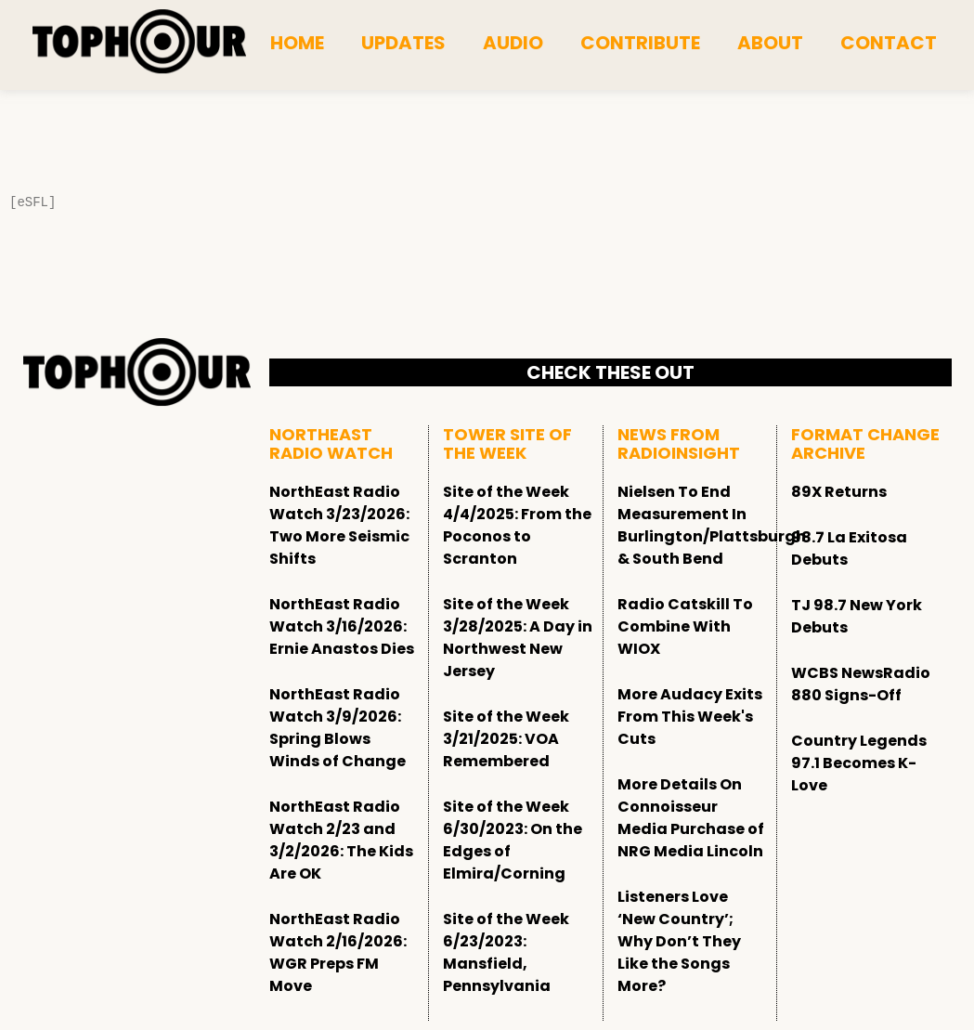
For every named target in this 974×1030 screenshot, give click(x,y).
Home (297, 43)
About (770, 43)
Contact (888, 43)
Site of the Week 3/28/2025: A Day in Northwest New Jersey (517, 637)
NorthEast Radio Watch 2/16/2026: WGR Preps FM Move (338, 952)
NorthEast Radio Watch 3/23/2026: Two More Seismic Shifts (339, 525)
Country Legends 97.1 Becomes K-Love (859, 763)
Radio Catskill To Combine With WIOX (685, 626)
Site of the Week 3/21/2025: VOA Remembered (506, 739)
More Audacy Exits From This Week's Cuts (689, 717)
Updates (403, 43)
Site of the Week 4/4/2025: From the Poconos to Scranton (517, 525)
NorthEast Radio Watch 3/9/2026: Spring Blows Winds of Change (337, 728)
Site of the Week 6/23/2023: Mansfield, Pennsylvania (506, 952)
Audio (513, 43)
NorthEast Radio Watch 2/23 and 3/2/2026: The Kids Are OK (341, 840)
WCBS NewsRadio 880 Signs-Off (860, 684)
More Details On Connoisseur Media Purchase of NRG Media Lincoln (690, 818)
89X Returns (839, 491)
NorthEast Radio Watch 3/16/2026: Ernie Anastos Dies (341, 626)
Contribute (640, 43)
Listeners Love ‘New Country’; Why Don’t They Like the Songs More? (679, 941)
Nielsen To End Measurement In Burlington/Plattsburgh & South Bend (711, 525)
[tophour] (139, 41)
